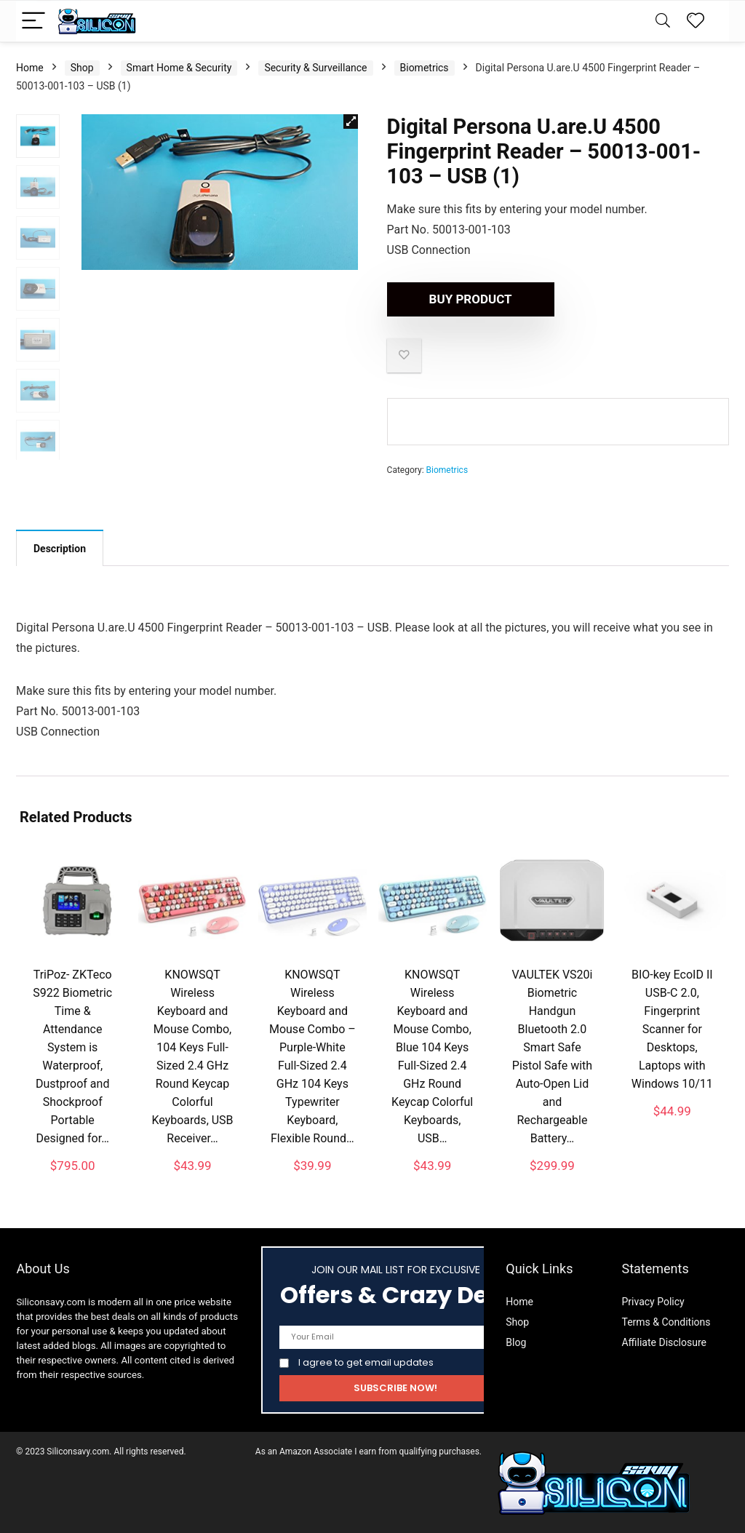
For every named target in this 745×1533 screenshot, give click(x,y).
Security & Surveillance (315, 67)
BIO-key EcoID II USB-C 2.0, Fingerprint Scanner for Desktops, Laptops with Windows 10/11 (672, 1029)
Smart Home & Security (179, 67)
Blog (516, 1342)
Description (59, 548)
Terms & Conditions (665, 1322)
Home (30, 67)
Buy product (470, 299)
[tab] (59, 548)
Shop (82, 67)
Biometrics (424, 67)
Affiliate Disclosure (663, 1342)
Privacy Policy (652, 1301)
